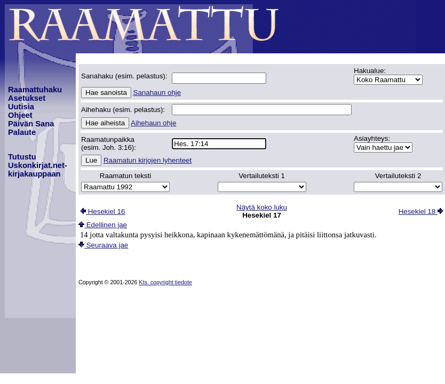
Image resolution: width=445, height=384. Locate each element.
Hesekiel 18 (421, 211)
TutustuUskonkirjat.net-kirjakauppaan (37, 165)
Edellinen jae (102, 225)
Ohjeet (20, 115)
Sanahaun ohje (157, 93)
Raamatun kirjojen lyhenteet (148, 160)
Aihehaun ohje (153, 123)
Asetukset (26, 98)
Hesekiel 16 (102, 211)
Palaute (22, 132)
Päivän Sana (31, 123)
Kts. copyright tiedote (165, 282)
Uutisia (21, 106)
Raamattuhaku (35, 89)
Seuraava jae (103, 245)
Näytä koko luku (261, 207)
